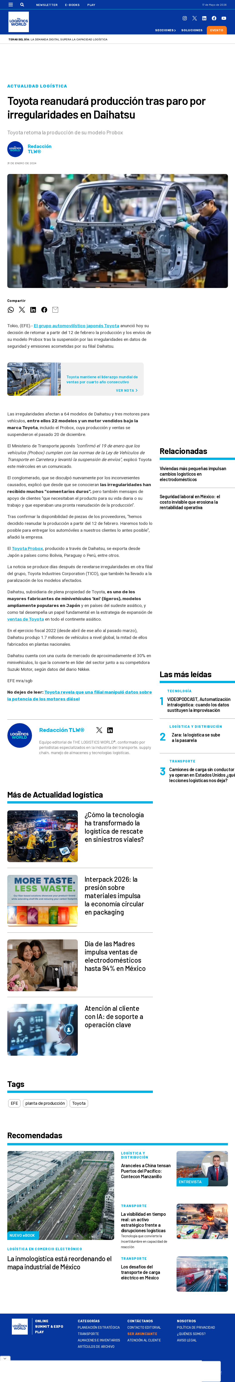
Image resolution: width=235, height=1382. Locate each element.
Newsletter (47, 5)
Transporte (88, 1334)
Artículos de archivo (96, 1347)
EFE (14, 1103)
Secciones (164, 30)
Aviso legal (187, 1340)
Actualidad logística (37, 86)
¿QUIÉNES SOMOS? (191, 1334)
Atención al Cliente (144, 1340)
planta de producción (45, 1103)
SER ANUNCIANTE (142, 1334)
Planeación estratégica (99, 1328)
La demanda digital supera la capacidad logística (69, 39)
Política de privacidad (196, 1328)
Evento (216, 30)
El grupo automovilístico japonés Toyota (76, 325)
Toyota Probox (27, 548)
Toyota (79, 1103)
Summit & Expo (49, 1327)
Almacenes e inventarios (99, 1340)
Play (91, 5)
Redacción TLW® (40, 149)
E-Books (72, 5)
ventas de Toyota (25, 619)
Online (41, 1321)
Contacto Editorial (144, 1328)
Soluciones (192, 30)
